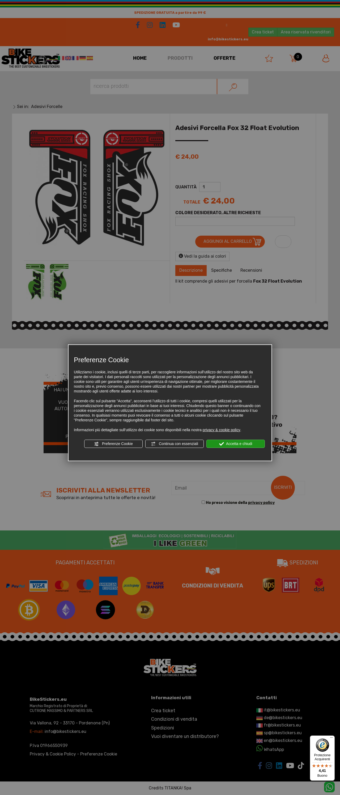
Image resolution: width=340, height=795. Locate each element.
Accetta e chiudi (235, 444)
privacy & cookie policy (221, 430)
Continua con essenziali (174, 444)
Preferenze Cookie (113, 444)
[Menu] (331, 739)
